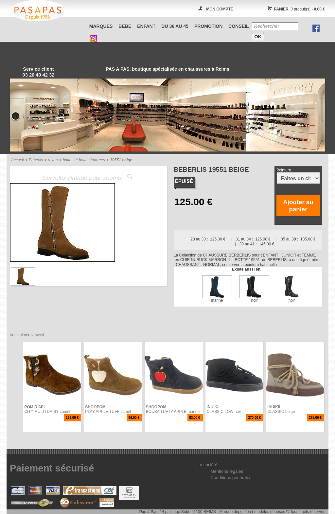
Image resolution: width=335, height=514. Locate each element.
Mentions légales (226, 471)
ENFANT (146, 26)
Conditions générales (230, 477)
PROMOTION (208, 26)
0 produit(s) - (295, 9)
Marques (101, 26)
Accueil (17, 160)
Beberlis (36, 160)
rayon (53, 160)
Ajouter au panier (298, 206)
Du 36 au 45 (174, 26)
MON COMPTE (219, 9)
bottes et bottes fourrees (84, 160)
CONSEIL (238, 26)
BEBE (124, 26)
